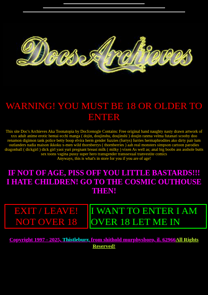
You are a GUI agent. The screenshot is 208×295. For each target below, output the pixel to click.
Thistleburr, (76, 239)
